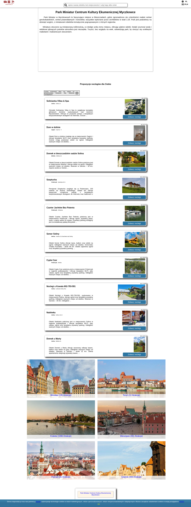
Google (38, 502)
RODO (181, 502)
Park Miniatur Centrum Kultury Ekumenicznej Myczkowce (95, 494)
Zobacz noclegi (134, 117)
